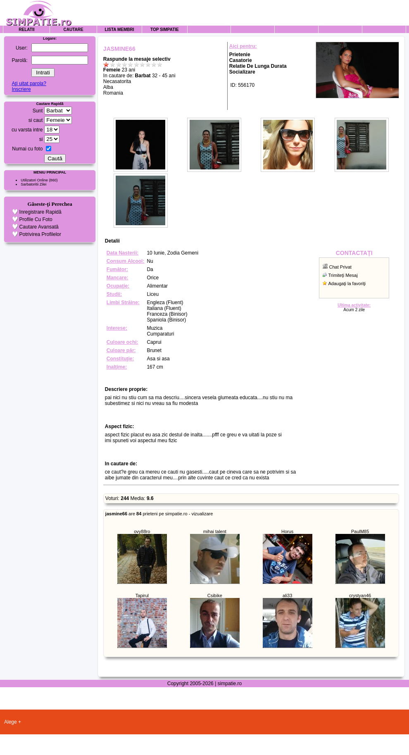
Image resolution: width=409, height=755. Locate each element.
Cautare (73, 29)
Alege (10, 722)
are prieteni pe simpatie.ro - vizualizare (159, 513)
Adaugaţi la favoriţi (347, 283)
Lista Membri (119, 29)
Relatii (26, 29)
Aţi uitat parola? (29, 83)
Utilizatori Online (34, 180)
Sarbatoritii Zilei (33, 184)
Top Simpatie (164, 29)
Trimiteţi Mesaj (343, 275)
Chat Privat (340, 266)
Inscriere (21, 89)
